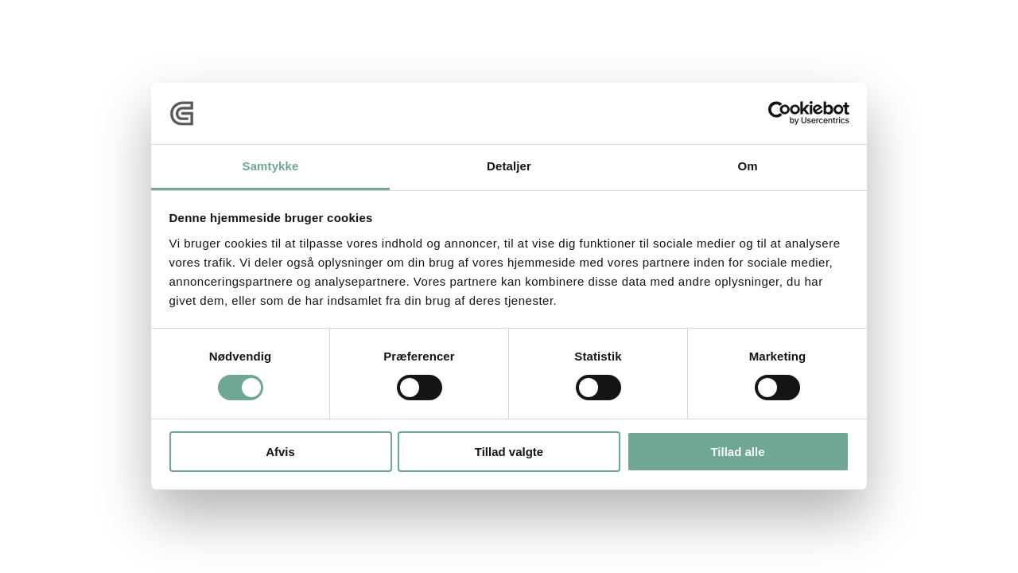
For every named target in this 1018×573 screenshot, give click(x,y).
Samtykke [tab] (271, 166)
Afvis (280, 451)
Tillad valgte (509, 451)
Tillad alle (737, 451)
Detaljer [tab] (509, 166)
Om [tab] (747, 166)
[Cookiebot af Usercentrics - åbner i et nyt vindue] (779, 113)
